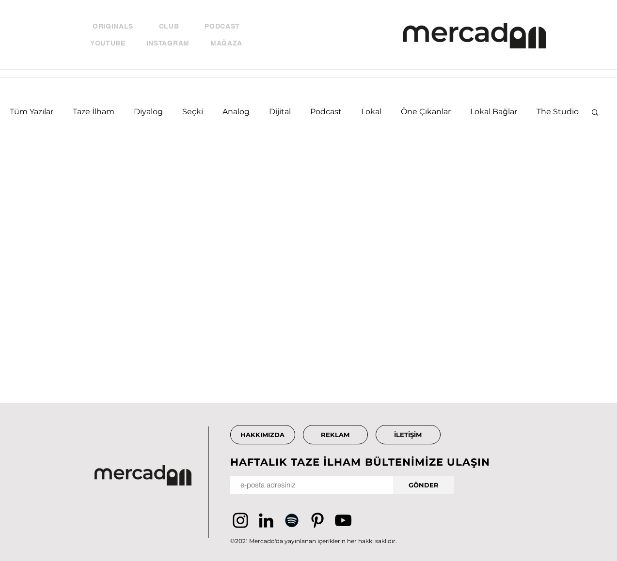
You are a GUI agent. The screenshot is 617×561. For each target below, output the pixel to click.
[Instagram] (240, 520)
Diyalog (148, 111)
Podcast (326, 111)
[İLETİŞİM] (408, 434)
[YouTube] (343, 520)
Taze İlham (93, 111)
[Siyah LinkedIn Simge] (266, 520)
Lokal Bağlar (493, 111)
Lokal (371, 111)
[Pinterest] (317, 520)
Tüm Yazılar (31, 111)
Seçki (192, 111)
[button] (595, 113)
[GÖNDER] (423, 485)
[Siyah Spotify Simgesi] (292, 520)
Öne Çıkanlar (426, 111)
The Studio (558, 111)
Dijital (280, 111)
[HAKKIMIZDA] (262, 434)
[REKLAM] (335, 434)
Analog (236, 111)
